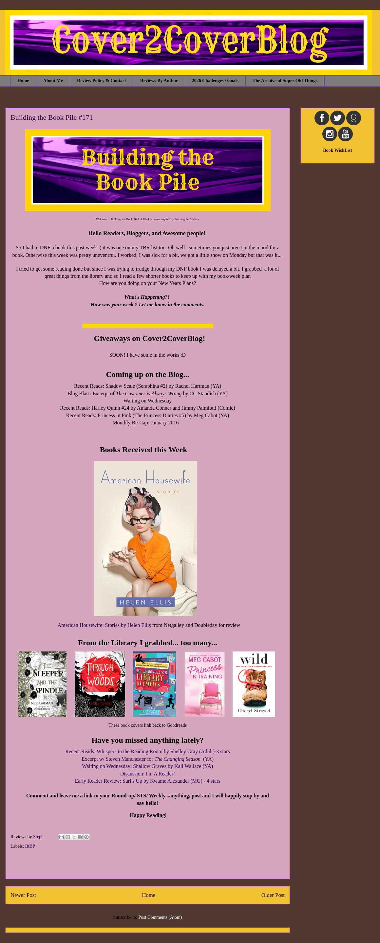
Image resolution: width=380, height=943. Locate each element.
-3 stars (222, 751)
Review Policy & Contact (101, 80)
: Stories (111, 625)
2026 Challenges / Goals (215, 80)
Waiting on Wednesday (106, 766)
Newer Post (23, 895)
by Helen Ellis (135, 625)
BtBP (30, 846)
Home (23, 80)
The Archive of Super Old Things (285, 80)
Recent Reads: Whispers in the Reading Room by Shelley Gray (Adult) (140, 751)
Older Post (273, 895)
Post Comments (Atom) (160, 917)
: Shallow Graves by (171, 766)
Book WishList (337, 150)
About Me (53, 80)
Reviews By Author (159, 80)
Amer (63, 625)
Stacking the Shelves (187, 219)
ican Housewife (85, 625)
